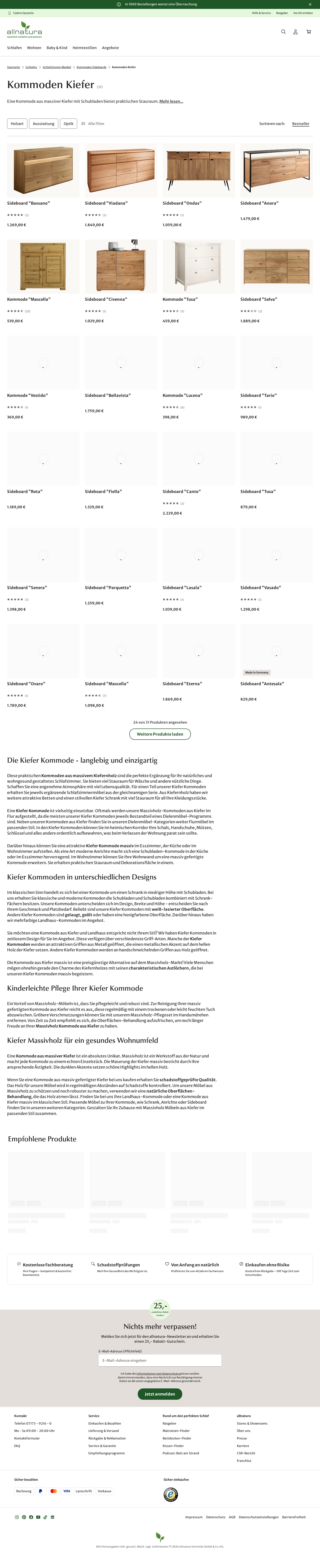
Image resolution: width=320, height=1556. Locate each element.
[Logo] (24, 29)
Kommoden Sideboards (91, 67)
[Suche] (283, 31)
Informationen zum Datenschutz (157, 1373)
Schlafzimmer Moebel (57, 67)
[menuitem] (14, 47)
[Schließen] (310, 4)
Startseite (13, 67)
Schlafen (31, 67)
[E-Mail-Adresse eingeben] (160, 1360)
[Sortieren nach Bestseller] (301, 123)
